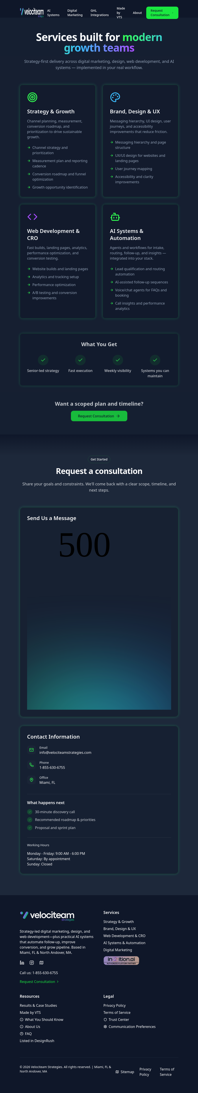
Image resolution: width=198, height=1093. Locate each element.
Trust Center (116, 1019)
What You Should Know (41, 1019)
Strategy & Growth (119, 921)
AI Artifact (24, 1077)
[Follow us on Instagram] (32, 962)
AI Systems (53, 12)
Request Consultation (162, 12)
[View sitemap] (41, 962)
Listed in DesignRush (37, 1040)
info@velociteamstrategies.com (65, 756)
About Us (30, 1026)
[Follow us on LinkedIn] (22, 962)
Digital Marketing (75, 12)
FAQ (26, 1033)
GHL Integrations (100, 12)
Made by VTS (121, 12)
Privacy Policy (115, 1005)
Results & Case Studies (38, 1005)
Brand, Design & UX (120, 928)
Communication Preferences (130, 1026)
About (137, 13)
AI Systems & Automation (125, 942)
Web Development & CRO (125, 935)
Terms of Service (117, 1012)
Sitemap (124, 1071)
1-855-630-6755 (52, 771)
